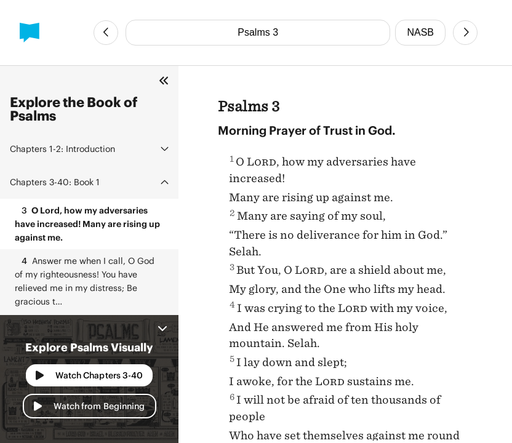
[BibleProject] (29, 32)
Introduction (62, 148)
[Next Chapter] (465, 32)
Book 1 (55, 182)
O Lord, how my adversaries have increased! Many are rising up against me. (87, 223)
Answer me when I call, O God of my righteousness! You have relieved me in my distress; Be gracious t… (84, 280)
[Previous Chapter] (106, 32)
